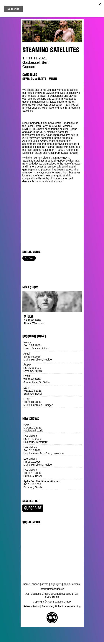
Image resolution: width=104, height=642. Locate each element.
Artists (45, 584)
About (67, 584)
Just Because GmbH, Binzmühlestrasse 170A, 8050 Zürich (52, 595)
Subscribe (33, 508)
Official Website (34, 78)
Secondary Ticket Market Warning (61, 606)
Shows (35, 584)
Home (26, 584)
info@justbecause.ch (52, 588)
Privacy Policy (31, 606)
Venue (53, 78)
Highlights (56, 584)
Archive (76, 584)
